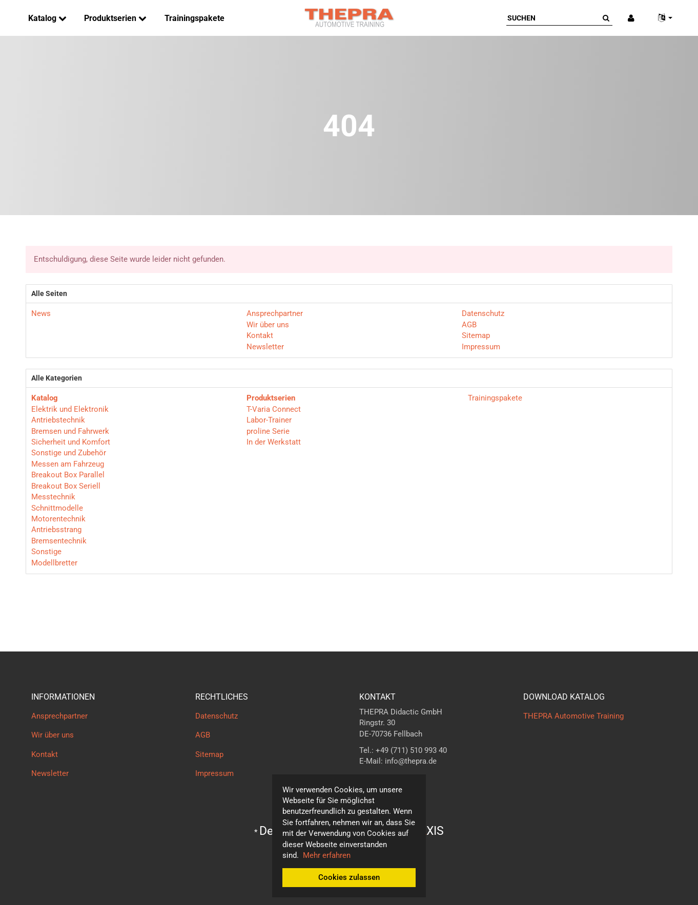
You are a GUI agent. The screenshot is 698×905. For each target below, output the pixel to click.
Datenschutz (483, 313)
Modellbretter (54, 562)
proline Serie (268, 431)
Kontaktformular (387, 781)
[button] (661, 18)
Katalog (43, 18)
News (41, 313)
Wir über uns (268, 324)
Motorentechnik (58, 518)
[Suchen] (553, 18)
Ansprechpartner (275, 313)
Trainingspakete (194, 18)
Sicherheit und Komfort (70, 442)
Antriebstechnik (58, 420)
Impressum (481, 346)
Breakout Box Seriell (65, 486)
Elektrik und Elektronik (70, 409)
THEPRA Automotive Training (573, 716)
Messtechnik (53, 496)
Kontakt (260, 335)
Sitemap (476, 335)
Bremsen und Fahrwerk (70, 431)
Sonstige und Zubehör (68, 452)
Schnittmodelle (57, 508)
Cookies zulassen (349, 877)
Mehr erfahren (327, 855)
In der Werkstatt (274, 442)
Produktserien (111, 18)
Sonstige (46, 551)
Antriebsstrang (56, 529)
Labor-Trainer (269, 420)
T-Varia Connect (274, 409)
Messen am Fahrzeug (67, 464)
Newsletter (265, 346)
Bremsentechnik (59, 540)
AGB (469, 324)
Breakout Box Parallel (68, 474)
